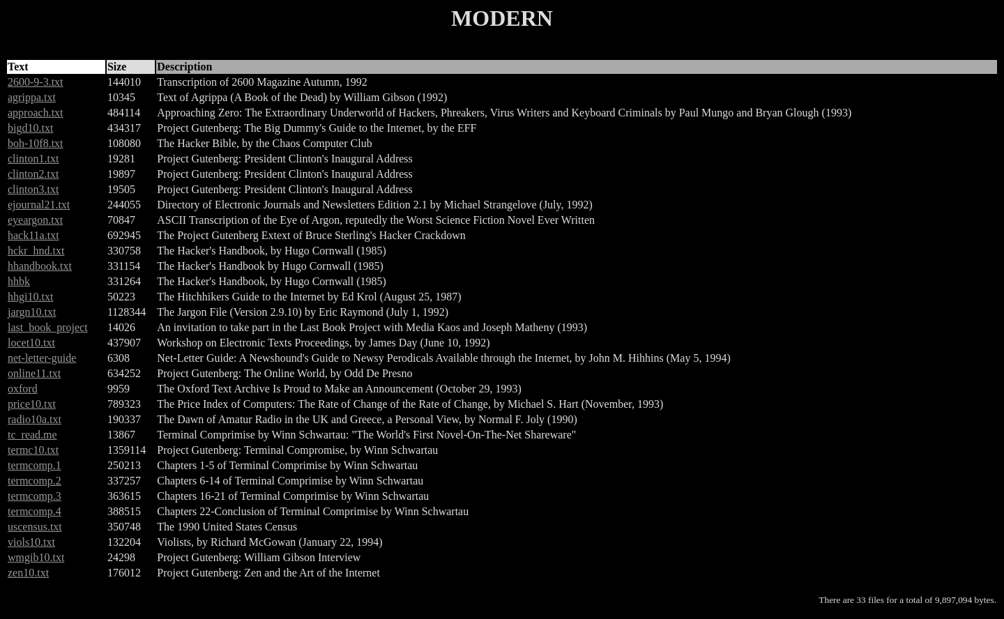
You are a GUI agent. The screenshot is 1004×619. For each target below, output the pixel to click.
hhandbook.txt (40, 266)
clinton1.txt (33, 159)
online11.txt (34, 373)
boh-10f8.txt (35, 143)
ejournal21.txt (39, 205)
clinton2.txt (33, 174)
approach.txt (35, 113)
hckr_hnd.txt (36, 251)
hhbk (19, 281)
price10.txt (32, 404)
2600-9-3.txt (35, 82)
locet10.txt (31, 343)
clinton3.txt (33, 189)
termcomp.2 (34, 481)
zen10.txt (28, 573)
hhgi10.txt (30, 297)
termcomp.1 (34, 465)
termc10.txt (33, 450)
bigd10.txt (30, 128)
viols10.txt (31, 542)
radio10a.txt (34, 419)
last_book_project (48, 327)
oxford (23, 389)
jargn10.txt (32, 312)
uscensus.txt (35, 527)
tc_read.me (32, 435)
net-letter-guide (42, 358)
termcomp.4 (34, 511)
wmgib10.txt (36, 557)
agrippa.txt (32, 97)
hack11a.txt (33, 235)
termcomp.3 (34, 496)
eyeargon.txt (35, 220)
